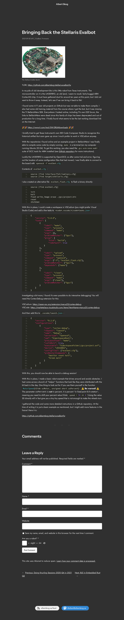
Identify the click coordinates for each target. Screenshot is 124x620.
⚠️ (83, 388)
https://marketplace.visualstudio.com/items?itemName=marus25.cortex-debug (65, 307)
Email (25, 508)
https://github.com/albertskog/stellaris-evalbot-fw (49, 85)
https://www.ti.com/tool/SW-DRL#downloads (48, 127)
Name (25, 496)
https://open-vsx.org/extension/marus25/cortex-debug (57, 304)
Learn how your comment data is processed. (76, 560)
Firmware (45, 38)
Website (25, 520)
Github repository (66, 151)
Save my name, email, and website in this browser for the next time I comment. (59, 532)
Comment (27, 463)
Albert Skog (62, 4)
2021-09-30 (26, 38)
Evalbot (38, 38)
